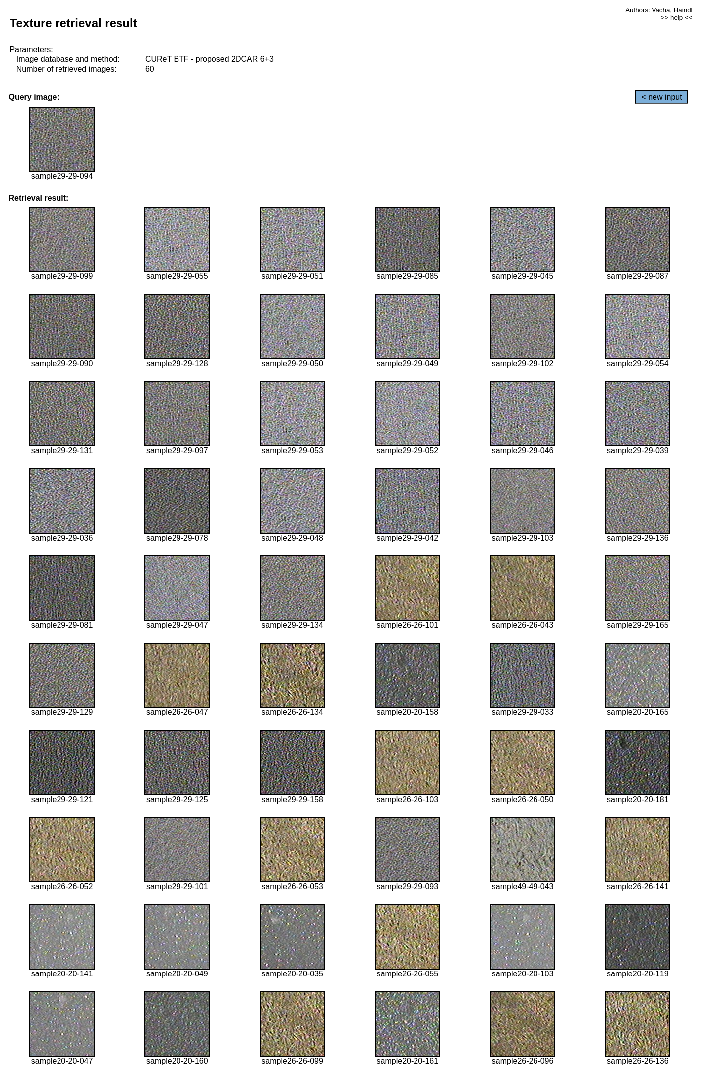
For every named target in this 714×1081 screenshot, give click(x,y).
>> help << (677, 17)
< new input (661, 97)
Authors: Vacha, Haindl (658, 10)
